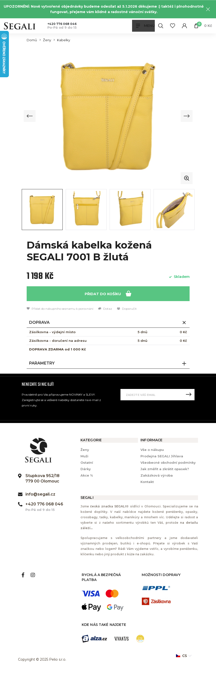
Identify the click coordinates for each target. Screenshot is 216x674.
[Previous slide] (30, 116)
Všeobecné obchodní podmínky (168, 462)
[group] (108, 116)
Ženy (47, 40)
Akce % (86, 476)
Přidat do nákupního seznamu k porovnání (60, 308)
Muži (84, 456)
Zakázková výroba (156, 476)
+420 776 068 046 (62, 24)
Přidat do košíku (108, 293)
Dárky (85, 469)
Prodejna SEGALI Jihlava (161, 456)
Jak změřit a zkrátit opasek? (164, 469)
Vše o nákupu (152, 450)
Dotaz (105, 308)
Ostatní (86, 462)
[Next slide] (186, 116)
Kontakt (147, 482)
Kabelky (63, 40)
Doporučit (127, 308)
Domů (32, 40)
